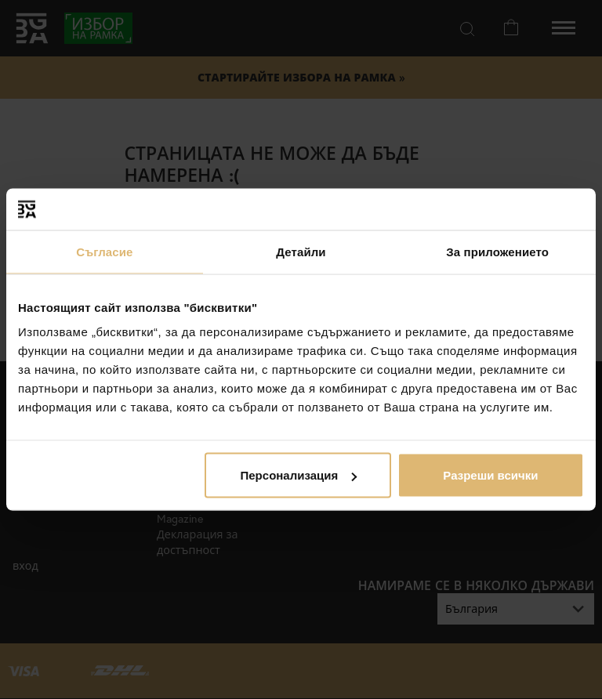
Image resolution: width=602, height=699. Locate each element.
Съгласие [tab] (104, 251)
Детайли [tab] (300, 251)
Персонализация (299, 475)
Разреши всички (490, 475)
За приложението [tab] (497, 251)
